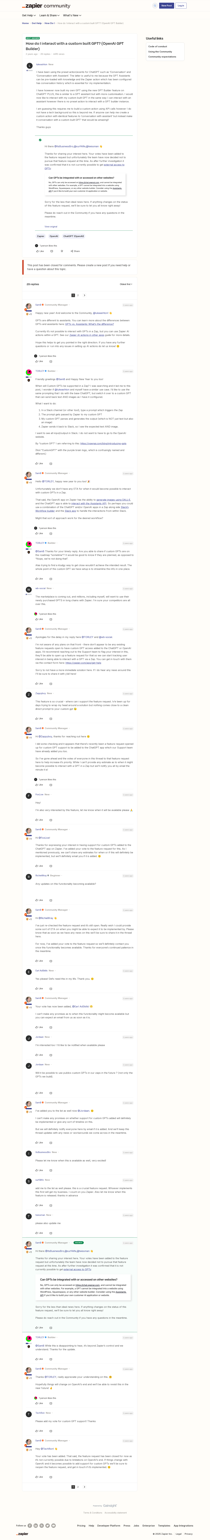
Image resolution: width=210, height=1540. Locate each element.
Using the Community (160, 51)
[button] (166, 6)
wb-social (40, 588)
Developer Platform (108, 1525)
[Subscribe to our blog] (41, 1525)
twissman (40, 1215)
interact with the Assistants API (88, 503)
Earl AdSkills (41, 970)
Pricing (81, 1525)
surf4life (39, 1179)
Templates (164, 1525)
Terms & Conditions (92, 1512)
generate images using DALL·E (113, 499)
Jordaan (39, 1037)
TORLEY (39, 371)
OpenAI (54, 236)
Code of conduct (157, 46)
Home (25, 23)
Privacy (189, 1534)
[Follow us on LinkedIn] (35, 1525)
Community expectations (162, 56)
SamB (38, 304)
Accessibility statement (116, 1512)
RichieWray (41, 875)
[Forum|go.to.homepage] (47, 6)
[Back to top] (204, 1508)
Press (127, 1525)
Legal (179, 1534)
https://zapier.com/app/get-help (83, 662)
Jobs (136, 1525)
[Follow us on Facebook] (30, 1525)
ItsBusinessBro (43, 1152)
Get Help (29, 15)
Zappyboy (40, 693)
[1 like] (46, 245)
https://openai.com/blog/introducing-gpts (103, 443)
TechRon (40, 1412)
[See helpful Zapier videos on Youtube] (53, 1525)
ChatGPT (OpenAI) (73, 236)
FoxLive (39, 794)
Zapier (40, 236)
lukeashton (41, 64)
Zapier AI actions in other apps (87, 335)
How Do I (50, 23)
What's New (72, 15)
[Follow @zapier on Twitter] (47, 1525)
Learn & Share (49, 15)
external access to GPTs (77, 1269)
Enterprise (149, 1525)
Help (91, 1525)
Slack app (70, 510)
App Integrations (183, 1525)
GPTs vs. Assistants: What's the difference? (89, 324)
